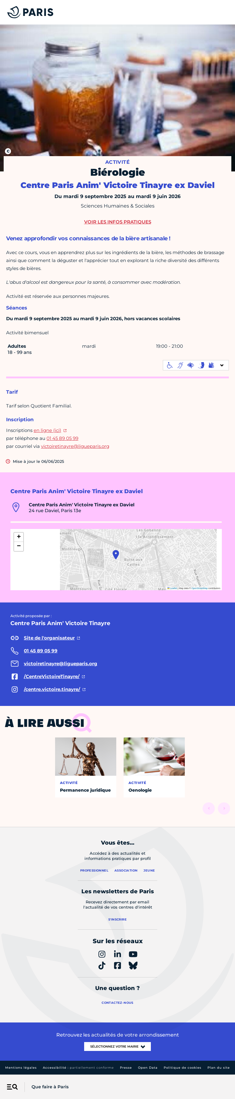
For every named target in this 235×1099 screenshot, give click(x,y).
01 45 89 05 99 (62, 438)
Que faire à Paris (50, 1087)
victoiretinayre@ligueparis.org (75, 446)
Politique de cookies (182, 1068)
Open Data (148, 1068)
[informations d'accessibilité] (196, 365)
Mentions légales (21, 1068)
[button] (116, 555)
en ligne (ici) (47, 430)
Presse (126, 1068)
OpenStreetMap (200, 588)
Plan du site (218, 1068)
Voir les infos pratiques (117, 222)
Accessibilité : (78, 1068)
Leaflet (172, 588)
